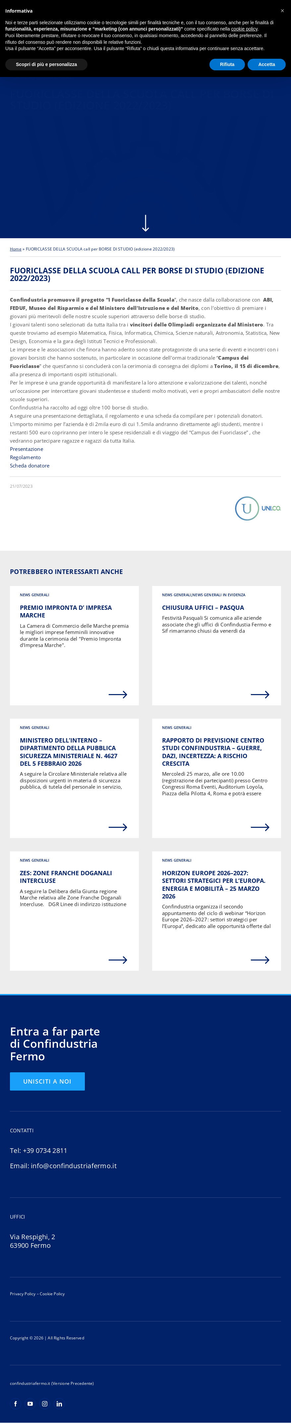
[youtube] (30, 1404)
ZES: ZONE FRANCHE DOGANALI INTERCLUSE (66, 877)
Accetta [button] (266, 64)
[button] (282, 10)
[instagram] (44, 1404)
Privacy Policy (23, 1294)
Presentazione (26, 449)
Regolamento (25, 457)
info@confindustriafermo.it (74, 1166)
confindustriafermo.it (30, 1384)
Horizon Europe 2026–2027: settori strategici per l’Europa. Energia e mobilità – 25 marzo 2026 (213, 884)
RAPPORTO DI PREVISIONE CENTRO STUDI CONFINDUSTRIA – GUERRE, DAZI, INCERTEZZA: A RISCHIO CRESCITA (213, 752)
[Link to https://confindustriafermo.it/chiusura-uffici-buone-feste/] (260, 695)
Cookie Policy (52, 1294)
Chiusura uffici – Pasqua (203, 608)
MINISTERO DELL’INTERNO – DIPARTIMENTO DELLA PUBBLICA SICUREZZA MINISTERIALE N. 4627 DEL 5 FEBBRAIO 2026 (68, 752)
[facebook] (15, 1404)
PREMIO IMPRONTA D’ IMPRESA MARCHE (66, 611)
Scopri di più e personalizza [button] (46, 64)
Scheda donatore (29, 465)
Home (16, 249)
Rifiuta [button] (227, 64)
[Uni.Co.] (258, 498)
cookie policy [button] (244, 29)
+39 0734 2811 (45, 1150)
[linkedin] (59, 1404)
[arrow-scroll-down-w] (145, 217)
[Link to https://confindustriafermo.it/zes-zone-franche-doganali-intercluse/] (118, 960)
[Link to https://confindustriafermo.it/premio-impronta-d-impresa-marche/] (118, 695)
